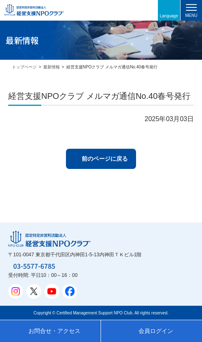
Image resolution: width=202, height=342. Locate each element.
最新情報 (51, 67)
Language (169, 16)
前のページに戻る (105, 158)
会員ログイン (156, 331)
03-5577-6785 (34, 266)
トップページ (24, 67)
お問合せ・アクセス (54, 331)
